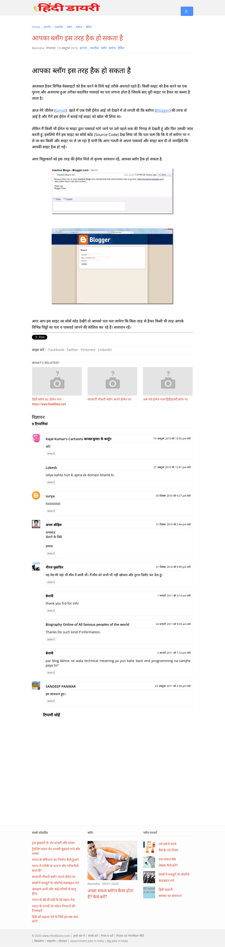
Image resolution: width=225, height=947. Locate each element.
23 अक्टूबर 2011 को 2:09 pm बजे (173, 686)
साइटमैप (51, 941)
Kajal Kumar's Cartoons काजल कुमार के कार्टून (78, 439)
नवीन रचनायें (150, 832)
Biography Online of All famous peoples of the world (87, 624)
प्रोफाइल (63, 941)
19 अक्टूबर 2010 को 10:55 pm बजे (172, 438)
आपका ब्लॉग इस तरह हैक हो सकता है (77, 37)
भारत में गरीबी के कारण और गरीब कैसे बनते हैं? (55, 867)
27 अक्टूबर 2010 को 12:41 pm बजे (172, 467)
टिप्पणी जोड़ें (51, 715)
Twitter (72, 349)
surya (50, 496)
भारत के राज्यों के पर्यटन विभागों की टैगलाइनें (53, 908)
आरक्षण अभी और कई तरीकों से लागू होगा (54, 891)
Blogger (163, 110)
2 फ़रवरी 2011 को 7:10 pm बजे (174, 652)
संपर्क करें (93, 936)
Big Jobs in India (117, 941)
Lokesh (51, 467)
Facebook (56, 349)
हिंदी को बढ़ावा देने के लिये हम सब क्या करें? (55, 919)
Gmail (60, 110)
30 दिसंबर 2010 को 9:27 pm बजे (173, 495)
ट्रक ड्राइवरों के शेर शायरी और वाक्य (53, 842)
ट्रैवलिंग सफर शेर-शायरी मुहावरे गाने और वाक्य (56, 851)
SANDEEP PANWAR (61, 686)
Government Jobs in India (87, 941)
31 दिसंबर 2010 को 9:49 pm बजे (173, 567)
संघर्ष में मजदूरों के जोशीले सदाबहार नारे (55, 882)
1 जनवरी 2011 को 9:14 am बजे (174, 595)
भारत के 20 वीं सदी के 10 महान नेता (53, 899)
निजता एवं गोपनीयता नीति (130, 936)
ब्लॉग (90, 832)
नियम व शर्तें (107, 936)
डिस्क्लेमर (39, 941)
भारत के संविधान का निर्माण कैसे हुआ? (55, 859)
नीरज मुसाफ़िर (54, 567)
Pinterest (88, 349)
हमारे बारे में (79, 936)
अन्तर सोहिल (53, 524)
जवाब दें (51, 453)
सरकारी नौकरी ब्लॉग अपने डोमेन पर (53, 876)
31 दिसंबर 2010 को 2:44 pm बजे (173, 524)
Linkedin (105, 349)
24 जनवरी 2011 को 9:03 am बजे (173, 624)
